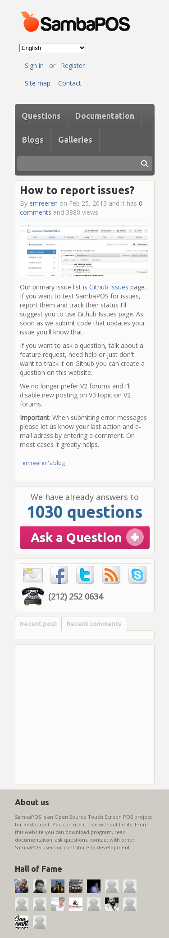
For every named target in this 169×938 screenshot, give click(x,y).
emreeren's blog (44, 463)
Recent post (38, 623)
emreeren (43, 203)
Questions (41, 115)
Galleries (75, 139)
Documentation (104, 115)
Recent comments (94, 623)
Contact (69, 83)
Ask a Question (76, 537)
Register (73, 65)
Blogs (33, 139)
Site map (37, 83)
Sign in (34, 65)
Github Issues (108, 287)
